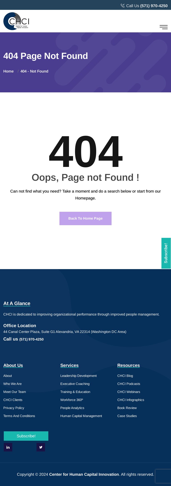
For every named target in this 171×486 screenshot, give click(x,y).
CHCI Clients (12, 400)
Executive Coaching (75, 384)
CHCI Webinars (128, 392)
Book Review (127, 408)
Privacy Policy (13, 408)
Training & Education (75, 392)
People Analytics (72, 408)
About (7, 376)
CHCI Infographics (130, 400)
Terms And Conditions (19, 416)
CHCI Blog (125, 376)
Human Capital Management (81, 416)
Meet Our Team (14, 392)
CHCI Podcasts (128, 384)
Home (9, 71)
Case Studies (127, 416)
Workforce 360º (71, 400)
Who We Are (12, 384)
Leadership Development (78, 376)
